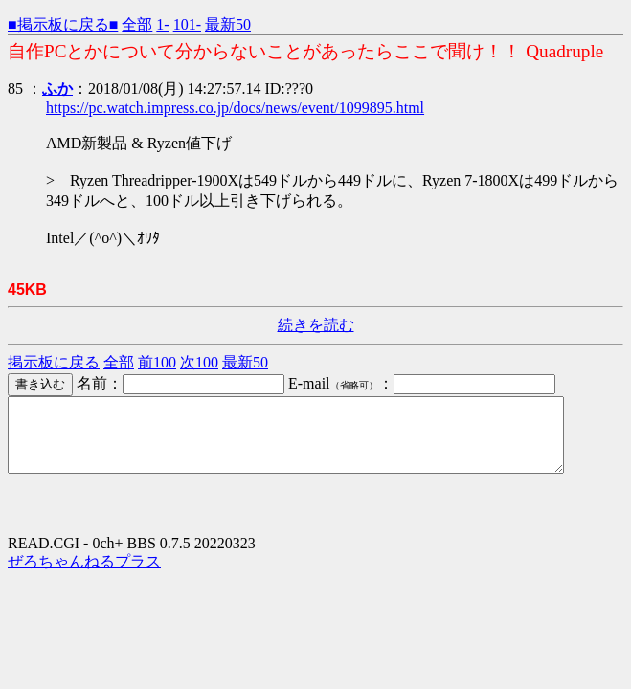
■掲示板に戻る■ (63, 24)
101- (187, 24)
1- (162, 24)
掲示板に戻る (54, 362)
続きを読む (316, 325)
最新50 (228, 24)
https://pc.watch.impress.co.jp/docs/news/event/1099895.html (235, 108)
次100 (199, 362)
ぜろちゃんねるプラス (84, 575)
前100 (157, 362)
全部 (137, 24)
